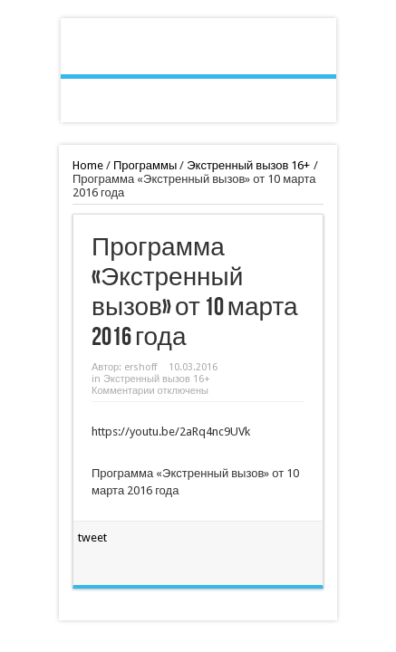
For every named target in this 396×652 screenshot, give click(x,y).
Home (87, 165)
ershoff (140, 367)
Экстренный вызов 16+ (248, 165)
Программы (145, 165)
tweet (92, 537)
